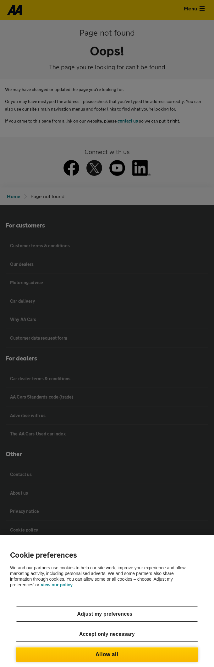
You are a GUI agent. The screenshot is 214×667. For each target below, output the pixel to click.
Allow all (107, 654)
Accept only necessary (107, 634)
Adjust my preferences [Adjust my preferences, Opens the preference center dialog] (105, 614)
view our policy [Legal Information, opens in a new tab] (57, 584)
